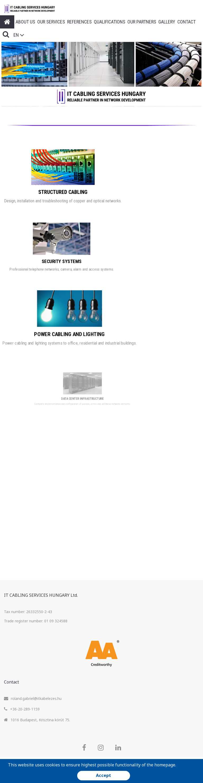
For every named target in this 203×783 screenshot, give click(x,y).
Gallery (166, 22)
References (79, 22)
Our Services (51, 22)
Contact (186, 22)
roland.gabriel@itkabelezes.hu (36, 698)
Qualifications (109, 22)
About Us (25, 22)
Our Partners (141, 22)
